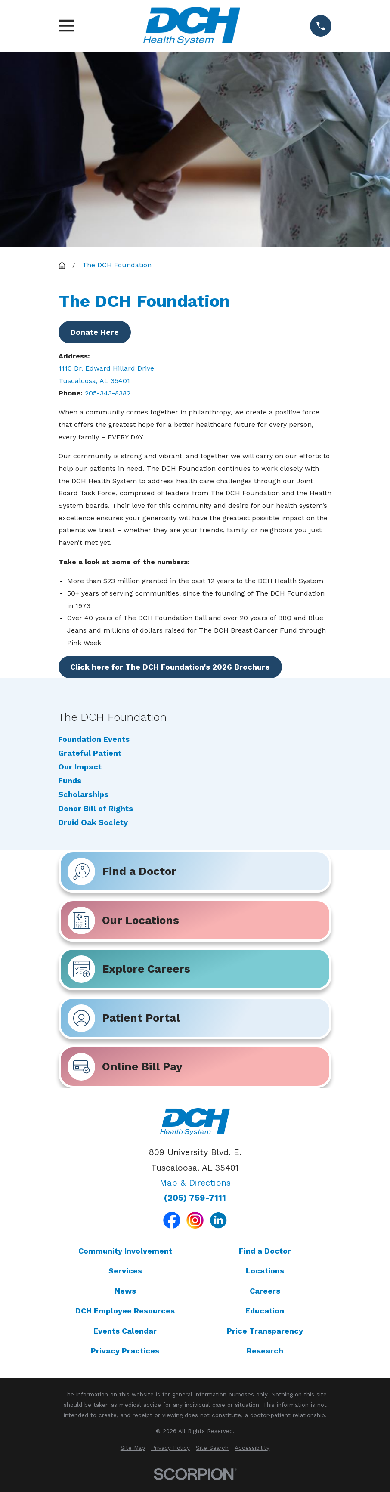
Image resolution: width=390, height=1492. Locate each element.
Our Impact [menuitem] (80, 767)
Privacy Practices (125, 1350)
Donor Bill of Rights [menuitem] (95, 808)
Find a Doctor (265, 1250)
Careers (265, 1290)
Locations (265, 1270)
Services (125, 1270)
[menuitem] (133, 1448)
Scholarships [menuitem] (83, 794)
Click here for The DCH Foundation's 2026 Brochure (170, 666)
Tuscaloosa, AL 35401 (94, 381)
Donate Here (94, 332)
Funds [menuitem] (69, 781)
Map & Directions (195, 1182)
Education (264, 1310)
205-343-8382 (107, 393)
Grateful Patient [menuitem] (89, 753)
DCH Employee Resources (125, 1310)
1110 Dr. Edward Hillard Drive (107, 368)
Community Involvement (125, 1250)
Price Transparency (265, 1330)
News (125, 1290)
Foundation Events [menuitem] (94, 739)
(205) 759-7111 (195, 1198)
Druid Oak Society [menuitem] (93, 822)
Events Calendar (125, 1330)
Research (265, 1350)
